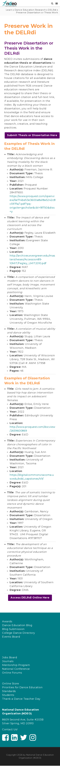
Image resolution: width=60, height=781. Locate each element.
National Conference (16, 668)
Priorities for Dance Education (22, 687)
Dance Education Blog (17, 625)
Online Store (10, 683)
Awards (7, 621)
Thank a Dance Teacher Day (21, 698)
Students (8, 695)
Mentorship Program (16, 665)
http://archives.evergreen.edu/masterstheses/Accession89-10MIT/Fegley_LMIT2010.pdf (32, 259)
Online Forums (12, 672)
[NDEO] (9, 3)
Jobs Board (9, 657)
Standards (9, 691)
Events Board (11, 636)
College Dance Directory (18, 632)
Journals (7, 661)
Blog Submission (13, 629)
